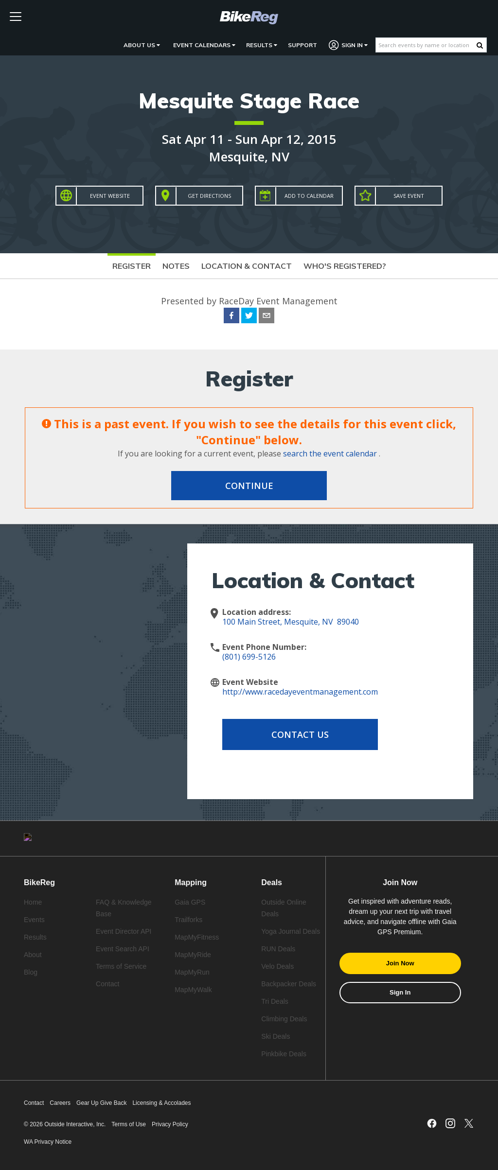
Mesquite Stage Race (249, 100)
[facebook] (231, 317)
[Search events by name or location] (426, 45)
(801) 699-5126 (249, 656)
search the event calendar (330, 453)
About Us (142, 45)
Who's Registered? (344, 266)
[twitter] (249, 317)
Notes (176, 266)
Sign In (348, 45)
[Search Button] (480, 45)
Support (302, 45)
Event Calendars (204, 45)
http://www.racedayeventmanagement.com (300, 691)
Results (261, 45)
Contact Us (300, 734)
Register (131, 266)
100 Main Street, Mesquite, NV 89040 (290, 621)
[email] (266, 317)
